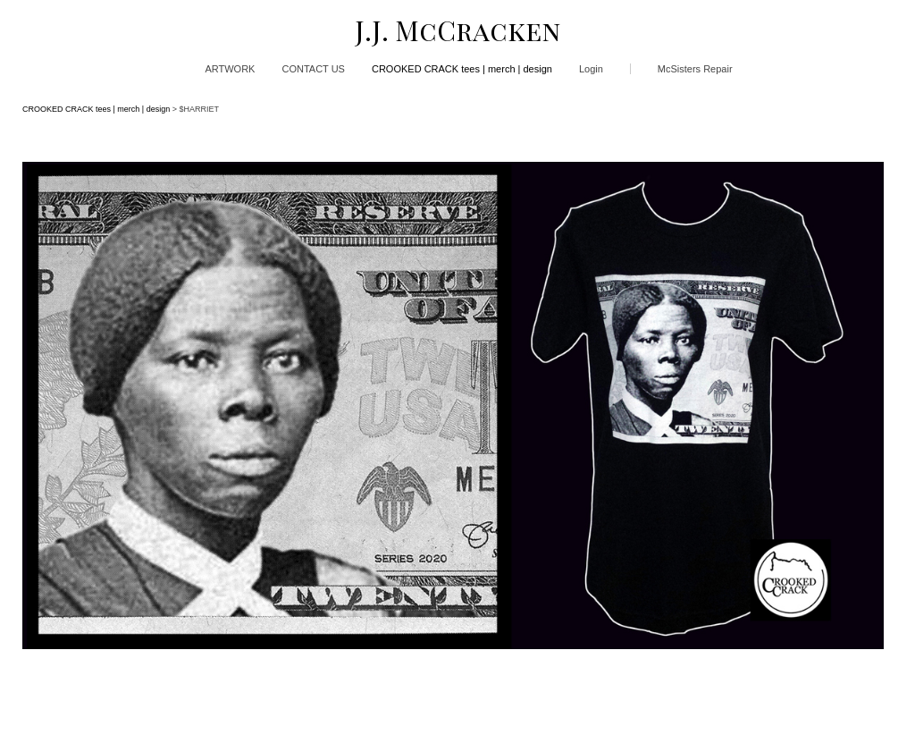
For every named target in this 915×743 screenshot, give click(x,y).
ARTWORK (230, 68)
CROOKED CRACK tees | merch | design (462, 68)
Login (591, 68)
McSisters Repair (695, 68)
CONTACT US (313, 68)
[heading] (457, 30)
